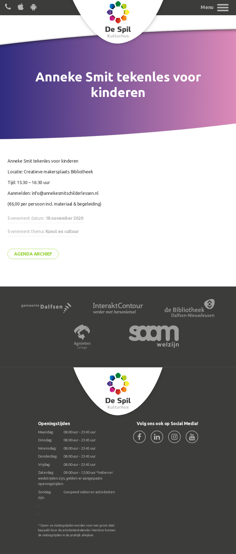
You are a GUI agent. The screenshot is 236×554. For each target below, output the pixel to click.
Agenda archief (33, 253)
